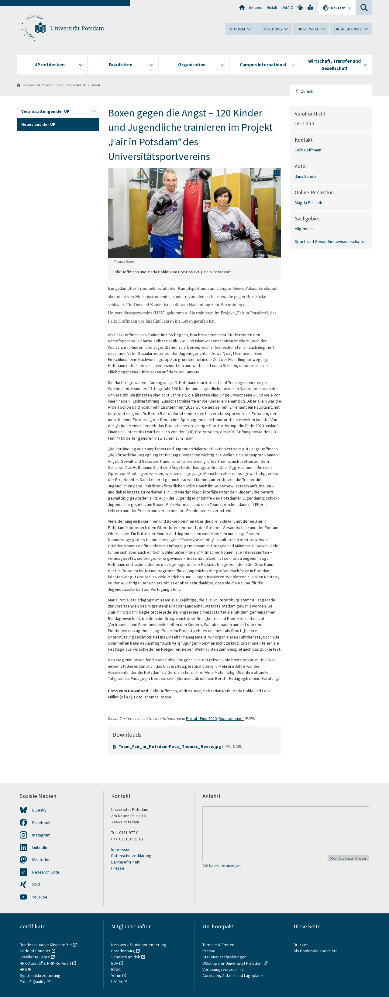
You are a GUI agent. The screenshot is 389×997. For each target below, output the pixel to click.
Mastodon (41, 859)
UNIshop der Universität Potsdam (232, 963)
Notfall (272, 7)
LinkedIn (39, 847)
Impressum (121, 849)
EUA (114, 963)
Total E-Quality (33, 981)
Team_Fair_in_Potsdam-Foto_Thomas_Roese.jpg (170, 746)
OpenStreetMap (341, 858)
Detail (95, 85)
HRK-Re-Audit (59, 963)
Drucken (301, 944)
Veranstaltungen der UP (45, 111)
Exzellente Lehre (35, 957)
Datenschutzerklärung (131, 855)
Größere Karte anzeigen (221, 865)
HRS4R (26, 969)
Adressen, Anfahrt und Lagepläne (232, 975)
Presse (117, 868)
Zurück (307, 91)
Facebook (41, 822)
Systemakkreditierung (40, 975)
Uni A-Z (287, 7)
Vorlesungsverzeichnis (223, 969)
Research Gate (45, 872)
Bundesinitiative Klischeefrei (46, 944)
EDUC (116, 969)
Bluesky (39, 810)
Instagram (41, 835)
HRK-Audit (29, 963)
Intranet (255, 7)
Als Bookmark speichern (316, 951)
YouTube (39, 897)
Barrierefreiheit (125, 862)
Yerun (116, 975)
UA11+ (116, 981)
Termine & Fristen (218, 944)
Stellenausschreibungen (224, 957)
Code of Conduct (35, 951)
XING (36, 884)
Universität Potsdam (77, 28)
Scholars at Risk (125, 957)
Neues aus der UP (72, 85)
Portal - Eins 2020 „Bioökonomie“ (215, 718)
